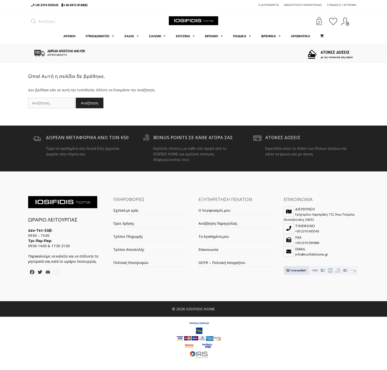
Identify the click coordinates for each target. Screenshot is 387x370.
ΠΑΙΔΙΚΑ (244, 36)
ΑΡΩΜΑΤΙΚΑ (300, 36)
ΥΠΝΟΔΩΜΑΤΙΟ (102, 36)
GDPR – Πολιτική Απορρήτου (221, 262)
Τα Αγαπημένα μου (213, 236)
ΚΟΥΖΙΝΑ (188, 36)
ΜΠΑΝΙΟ (216, 36)
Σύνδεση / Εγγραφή (341, 5)
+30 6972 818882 (75, 5)
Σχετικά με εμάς (125, 210)
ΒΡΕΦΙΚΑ (273, 36)
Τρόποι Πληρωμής (128, 236)
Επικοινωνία (208, 249)
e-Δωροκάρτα (268, 5)
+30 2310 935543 (46, 5)
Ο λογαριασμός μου (214, 210)
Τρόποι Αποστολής (128, 249)
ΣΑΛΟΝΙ (160, 36)
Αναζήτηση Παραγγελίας (303, 5)
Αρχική (69, 36)
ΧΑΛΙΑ (134, 36)
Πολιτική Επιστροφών (131, 262)
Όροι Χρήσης (123, 223)
